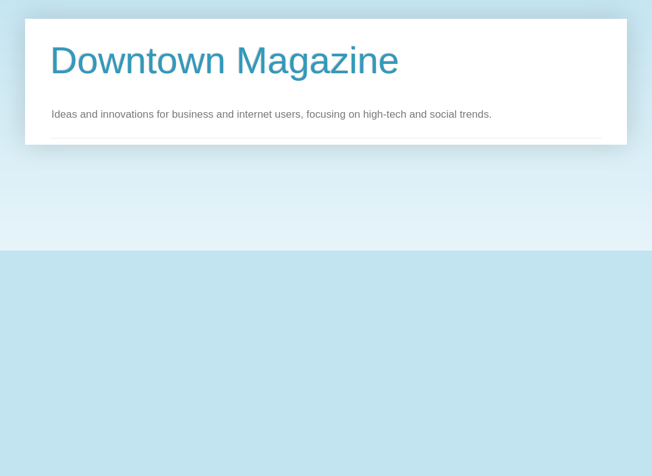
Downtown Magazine (224, 60)
